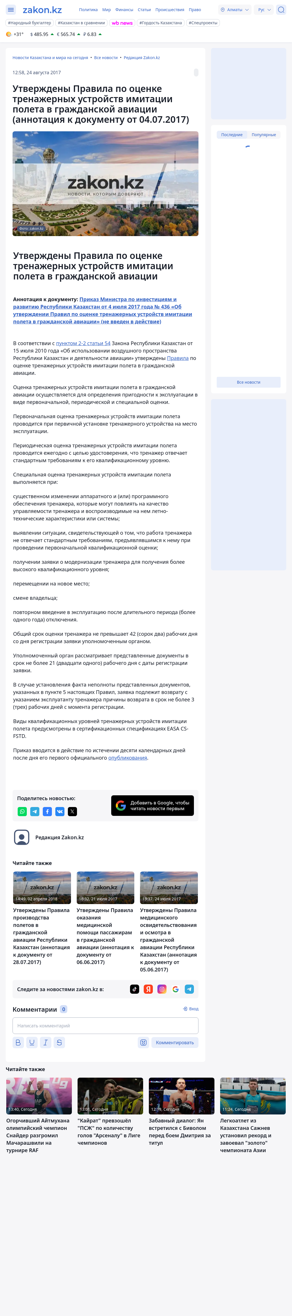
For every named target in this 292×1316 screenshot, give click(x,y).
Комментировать (175, 1042)
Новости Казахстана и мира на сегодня (50, 57)
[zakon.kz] (42, 9)
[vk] (60, 811)
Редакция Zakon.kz (142, 57)
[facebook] (47, 811)
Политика (88, 9)
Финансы (124, 9)
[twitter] (72, 811)
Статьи (144, 9)
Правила (178, 358)
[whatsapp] (22, 811)
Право (195, 9)
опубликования (127, 757)
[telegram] (35, 811)
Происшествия (169, 9)
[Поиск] (281, 10)
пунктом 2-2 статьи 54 (83, 343)
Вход (193, 1008)
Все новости (105, 57)
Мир (106, 9)
